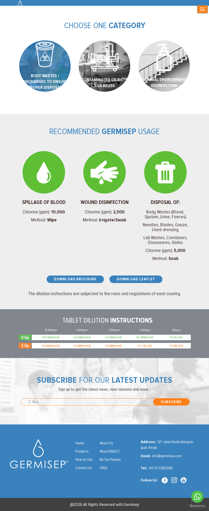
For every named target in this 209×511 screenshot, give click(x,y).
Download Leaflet (136, 279)
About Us (106, 443)
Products (82, 451)
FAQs (104, 467)
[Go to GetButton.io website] (197, 506)
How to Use (83, 459)
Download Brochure (75, 279)
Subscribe (171, 401)
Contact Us (83, 467)
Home (79, 443)
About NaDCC (110, 451)
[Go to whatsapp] (197, 497)
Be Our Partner (110, 459)
